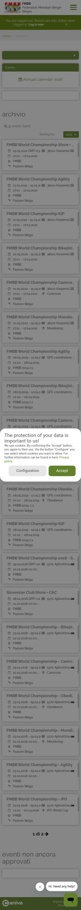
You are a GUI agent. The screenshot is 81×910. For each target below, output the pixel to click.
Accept (62, 471)
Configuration (27, 471)
